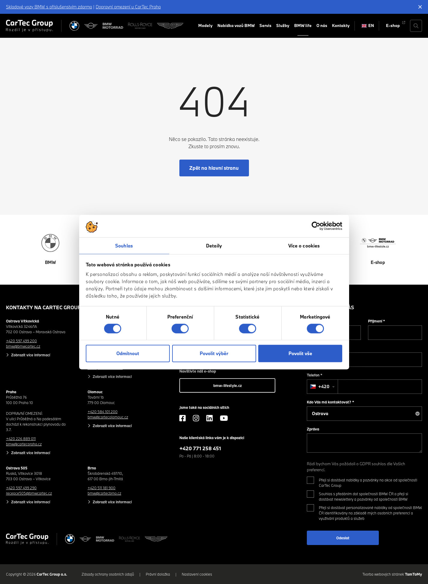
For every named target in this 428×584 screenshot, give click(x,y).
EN (368, 25)
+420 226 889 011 (21, 438)
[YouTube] (224, 418)
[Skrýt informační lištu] (420, 7)
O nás (321, 25)
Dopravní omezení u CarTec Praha (128, 7)
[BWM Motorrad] (113, 26)
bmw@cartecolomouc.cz (108, 417)
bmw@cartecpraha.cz (24, 444)
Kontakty (341, 25)
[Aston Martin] (170, 26)
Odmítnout (127, 354)
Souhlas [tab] (124, 246)
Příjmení (376, 321)
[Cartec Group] (29, 26)
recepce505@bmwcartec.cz (29, 493)
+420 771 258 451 (200, 448)
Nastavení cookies (197, 574)
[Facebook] (182, 418)
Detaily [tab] (214, 246)
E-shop (393, 25)
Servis (265, 25)
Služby (282, 25)
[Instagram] (196, 418)
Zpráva (313, 429)
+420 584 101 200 (103, 411)
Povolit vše (300, 354)
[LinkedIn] (209, 418)
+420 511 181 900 (101, 487)
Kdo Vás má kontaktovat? (330, 402)
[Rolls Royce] (140, 26)
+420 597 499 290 (21, 487)
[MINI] (91, 26)
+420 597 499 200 (21, 340)
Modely (205, 25)
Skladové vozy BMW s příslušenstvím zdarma (49, 7)
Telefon (314, 375)
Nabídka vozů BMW (236, 25)
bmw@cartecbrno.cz (104, 493)
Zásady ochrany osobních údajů (108, 574)
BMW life (303, 25)
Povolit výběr (214, 354)
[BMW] (74, 26)
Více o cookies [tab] (304, 246)
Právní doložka (158, 574)
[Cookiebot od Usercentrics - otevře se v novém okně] (316, 225)
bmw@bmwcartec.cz (23, 346)
